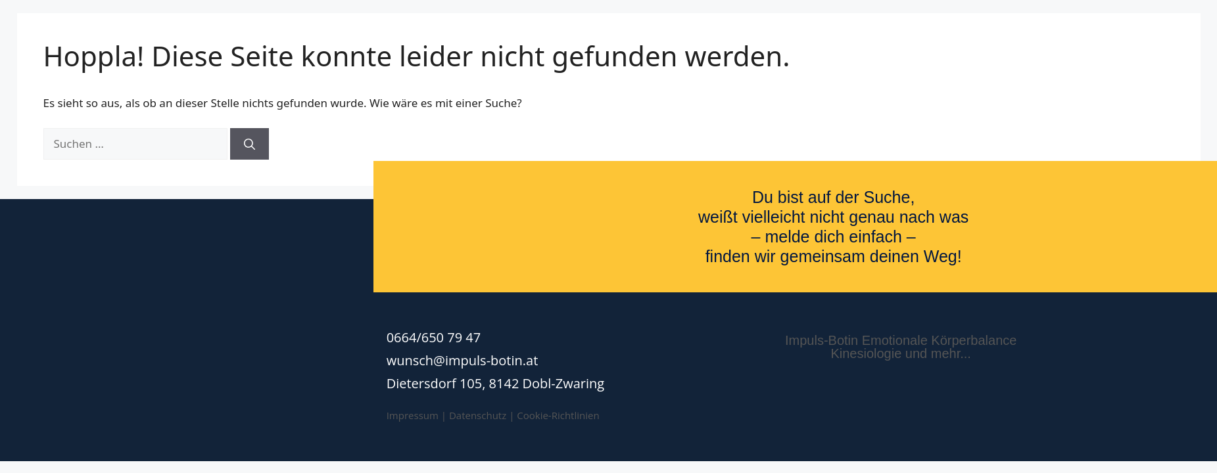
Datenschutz (477, 415)
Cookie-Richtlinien (558, 415)
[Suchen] (249, 144)
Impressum (413, 415)
